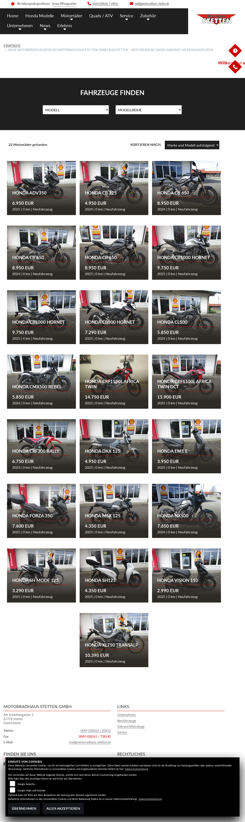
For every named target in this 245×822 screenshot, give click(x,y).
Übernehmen (24, 808)
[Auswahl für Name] (76, 109)
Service (126, 15)
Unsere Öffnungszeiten (64, 3)
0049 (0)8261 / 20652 (95, 730)
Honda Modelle (39, 15)
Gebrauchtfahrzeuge (131, 726)
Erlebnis (64, 25)
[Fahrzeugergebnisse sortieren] (192, 145)
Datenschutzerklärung (136, 768)
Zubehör (148, 15)
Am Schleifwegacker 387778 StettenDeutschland (18, 719)
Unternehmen (20, 25)
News (45, 25)
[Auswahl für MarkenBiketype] (149, 109)
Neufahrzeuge (126, 721)
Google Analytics (26, 784)
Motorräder (71, 15)
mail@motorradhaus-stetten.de (90, 742)
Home (12, 15)
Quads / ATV (101, 15)
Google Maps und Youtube (32, 790)
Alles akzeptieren (63, 808)
